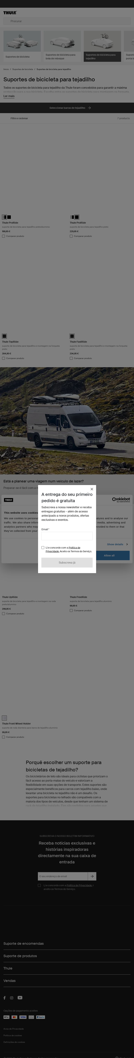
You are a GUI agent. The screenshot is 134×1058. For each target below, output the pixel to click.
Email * (45, 529)
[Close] (92, 489)
